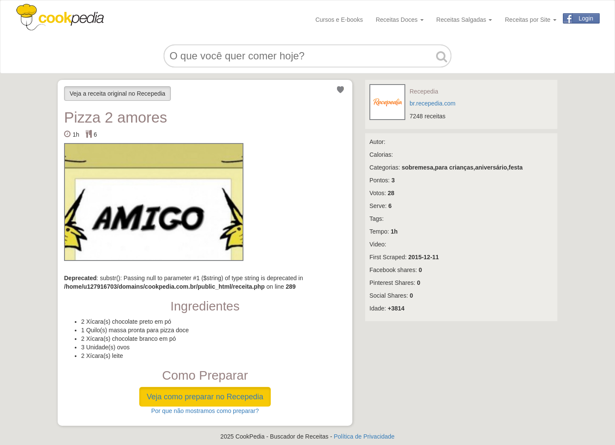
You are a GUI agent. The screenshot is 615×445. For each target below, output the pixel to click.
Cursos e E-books (339, 19)
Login (586, 18)
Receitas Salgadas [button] (464, 19)
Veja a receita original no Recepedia (117, 93)
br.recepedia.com (432, 103)
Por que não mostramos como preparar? (205, 410)
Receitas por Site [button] (530, 19)
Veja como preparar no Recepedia (204, 396)
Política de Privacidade (364, 436)
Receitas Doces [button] (400, 19)
